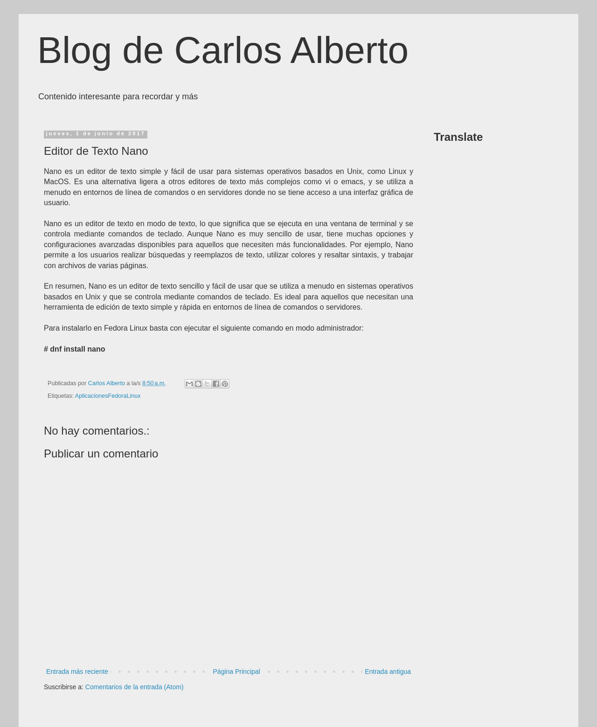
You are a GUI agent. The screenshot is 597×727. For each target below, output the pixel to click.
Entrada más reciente (77, 671)
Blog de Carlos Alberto (223, 50)
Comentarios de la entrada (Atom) (134, 687)
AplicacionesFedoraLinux (108, 396)
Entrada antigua (388, 671)
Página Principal (236, 671)
